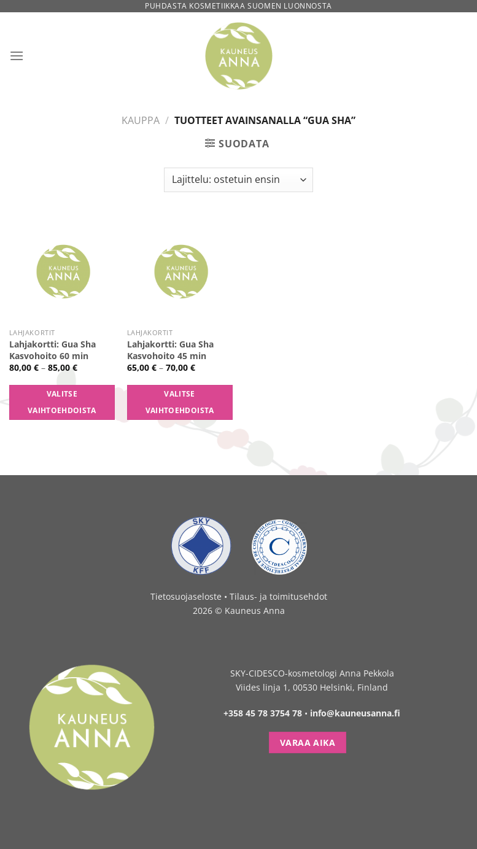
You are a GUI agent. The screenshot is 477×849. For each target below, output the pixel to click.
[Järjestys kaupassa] (238, 180)
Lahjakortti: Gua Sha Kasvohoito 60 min (52, 350)
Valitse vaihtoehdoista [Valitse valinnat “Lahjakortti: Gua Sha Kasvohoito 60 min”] (62, 402)
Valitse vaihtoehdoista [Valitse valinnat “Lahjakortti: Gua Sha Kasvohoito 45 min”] (179, 402)
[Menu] (16, 56)
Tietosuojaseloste (186, 596)
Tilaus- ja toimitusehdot (278, 596)
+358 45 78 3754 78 (262, 713)
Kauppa (141, 120)
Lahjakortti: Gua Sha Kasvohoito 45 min (170, 350)
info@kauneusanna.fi (355, 713)
